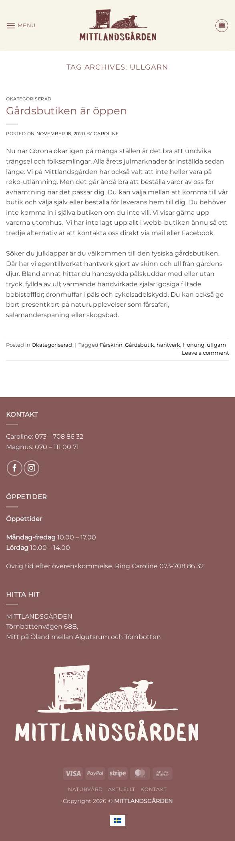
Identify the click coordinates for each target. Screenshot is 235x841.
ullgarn (216, 345)
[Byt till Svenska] (117, 820)
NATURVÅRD (85, 789)
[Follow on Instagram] (31, 468)
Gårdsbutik (139, 345)
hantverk (168, 345)
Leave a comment (205, 353)
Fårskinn (111, 345)
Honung (194, 345)
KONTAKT (154, 789)
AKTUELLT (121, 789)
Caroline (106, 133)
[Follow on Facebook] (14, 468)
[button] (21, 25)
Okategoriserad (29, 99)
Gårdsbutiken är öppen (66, 110)
